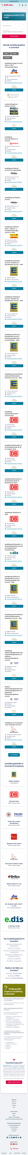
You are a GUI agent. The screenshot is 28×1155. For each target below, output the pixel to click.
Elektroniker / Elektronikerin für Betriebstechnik (14, 945)
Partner (14, 1105)
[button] (25, 5)
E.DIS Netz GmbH (14, 926)
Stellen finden (14, 36)
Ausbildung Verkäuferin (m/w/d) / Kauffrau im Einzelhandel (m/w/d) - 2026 (14, 262)
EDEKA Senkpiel (14, 781)
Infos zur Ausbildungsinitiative (14, 121)
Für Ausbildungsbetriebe (14, 1125)
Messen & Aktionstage (14, 1117)
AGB (10, 1153)
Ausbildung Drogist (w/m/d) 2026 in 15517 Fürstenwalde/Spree (13, 65)
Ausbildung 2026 (14, 1)
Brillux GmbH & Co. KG (14, 884)
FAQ (14, 1107)
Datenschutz (17, 1153)
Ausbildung (6, 9)
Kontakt (24, 1153)
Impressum (4, 1153)
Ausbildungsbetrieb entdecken (14, 82)
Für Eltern (14, 1130)
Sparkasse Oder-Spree (14, 843)
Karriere (14, 1103)
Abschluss (7, 57)
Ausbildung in (14, 973)
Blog (14, 1115)
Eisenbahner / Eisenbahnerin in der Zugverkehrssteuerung (14, 955)
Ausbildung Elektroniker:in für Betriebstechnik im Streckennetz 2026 (13, 481)
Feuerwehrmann (7, 1065)
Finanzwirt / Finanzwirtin (14, 948)
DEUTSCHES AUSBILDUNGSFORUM (14, 1119)
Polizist (22, 1067)
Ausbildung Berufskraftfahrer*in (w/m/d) (11, 139)
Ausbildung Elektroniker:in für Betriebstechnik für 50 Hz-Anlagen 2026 (13, 447)
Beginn (14, 53)
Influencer (14, 1067)
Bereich (7, 53)
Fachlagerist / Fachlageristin (14, 961)
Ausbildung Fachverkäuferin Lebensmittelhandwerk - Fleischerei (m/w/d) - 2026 (14, 376)
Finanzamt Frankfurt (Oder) (14, 864)
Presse (14, 1113)
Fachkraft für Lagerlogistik (14, 958)
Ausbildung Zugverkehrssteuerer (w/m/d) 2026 (11, 413)
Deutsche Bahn (14, 801)
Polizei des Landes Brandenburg (14, 822)
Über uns (14, 1101)
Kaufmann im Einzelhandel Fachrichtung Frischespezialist (14, 951)
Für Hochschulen (14, 1127)
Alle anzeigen (14, 754)
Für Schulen (14, 1129)
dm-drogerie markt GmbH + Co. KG (14, 905)
